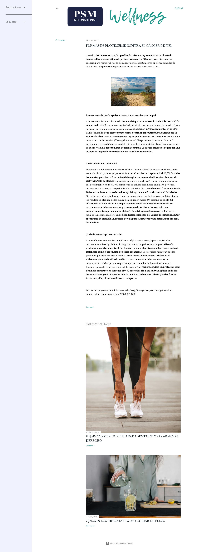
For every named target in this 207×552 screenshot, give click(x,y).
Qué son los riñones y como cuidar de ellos (125, 521)
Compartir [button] (60, 40)
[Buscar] (179, 8)
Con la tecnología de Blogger (119, 543)
